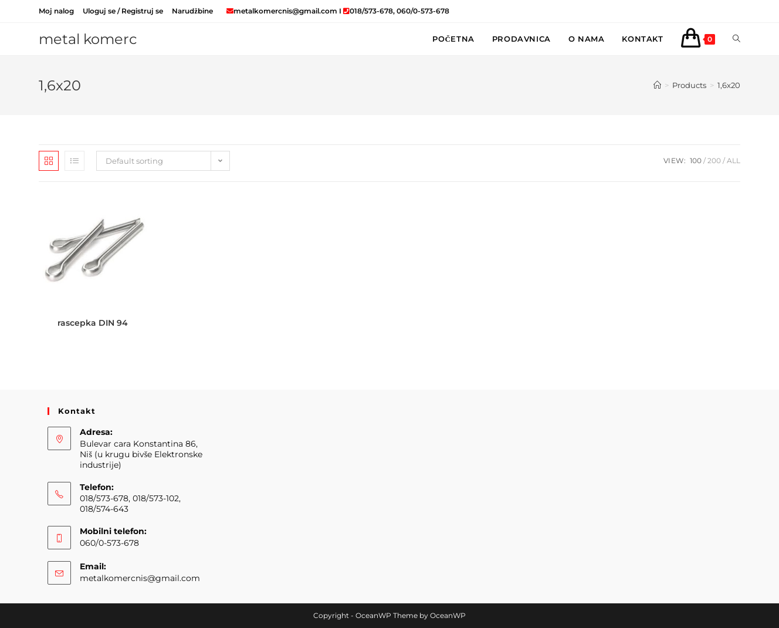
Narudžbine (192, 10)
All (733, 160)
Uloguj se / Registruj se (123, 10)
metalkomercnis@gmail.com (140, 578)
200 (714, 160)
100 (696, 160)
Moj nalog (56, 10)
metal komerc (88, 39)
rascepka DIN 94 (92, 323)
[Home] (657, 85)
